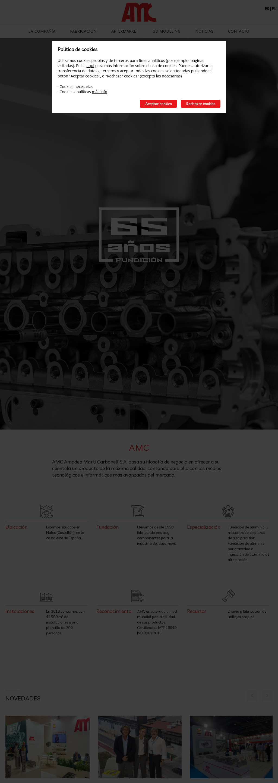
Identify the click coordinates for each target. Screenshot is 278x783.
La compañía (42, 31)
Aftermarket (124, 31)
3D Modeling (167, 31)
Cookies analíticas (75, 91)
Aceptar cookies (158, 103)
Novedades (22, 698)
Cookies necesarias (76, 86)
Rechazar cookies (200, 103)
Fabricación (83, 31)
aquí (90, 65)
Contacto (238, 31)
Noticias (204, 31)
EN (274, 8)
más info (99, 91)
